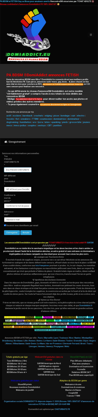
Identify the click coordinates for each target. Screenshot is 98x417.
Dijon (85, 341)
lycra (40, 122)
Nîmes (9, 343)
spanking (56, 122)
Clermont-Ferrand (71, 343)
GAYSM (90, 243)
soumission (46, 119)
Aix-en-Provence (53, 343)
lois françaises (42, 265)
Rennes (32, 341)
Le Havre (48, 341)
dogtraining (12, 122)
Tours (89, 343)
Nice (71, 338)
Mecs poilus (23, 323)
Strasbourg (7, 341)
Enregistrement (17, 141)
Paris (40, 338)
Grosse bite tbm (83, 320)
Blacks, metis (69, 317)
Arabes (57, 317)
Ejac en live (88, 323)
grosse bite (75, 122)
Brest (83, 343)
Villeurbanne (18, 343)
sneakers (25, 119)
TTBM (35, 119)
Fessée (50, 320)
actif (8, 115)
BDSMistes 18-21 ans (16, 364)
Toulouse (63, 338)
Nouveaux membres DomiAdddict (25, 387)
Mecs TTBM (74, 323)
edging (48, 115)
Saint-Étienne (59, 341)
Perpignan (58, 346)
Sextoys (8, 326)
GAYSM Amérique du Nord (49, 363)
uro (34, 122)
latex (47, 122)
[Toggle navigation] (91, 35)
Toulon (69, 341)
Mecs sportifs (38, 323)
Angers (92, 341)
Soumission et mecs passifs (49, 329)
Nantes (77, 338)
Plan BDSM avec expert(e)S (81, 375)
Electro (41, 320)
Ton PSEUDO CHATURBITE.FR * (11, 160)
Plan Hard (62, 323)
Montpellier (87, 338)
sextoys (42, 125)
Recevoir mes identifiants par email (21, 225)
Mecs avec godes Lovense (80, 326)
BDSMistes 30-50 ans (16, 369)
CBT (49, 125)
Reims (39, 341)
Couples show (59, 326)
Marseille (48, 338)
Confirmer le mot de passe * (9, 198)
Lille (26, 341)
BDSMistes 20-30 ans (16, 366)
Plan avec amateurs (81, 364)
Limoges (33, 346)
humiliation (25, 122)
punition (57, 125)
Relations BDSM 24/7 (81, 372)
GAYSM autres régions (49, 366)
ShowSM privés (25, 384)
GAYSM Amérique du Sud (49, 375)
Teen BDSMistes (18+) (17, 361)
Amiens (41, 346)
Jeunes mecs (67, 320)
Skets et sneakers (22, 326)
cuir (73, 115)
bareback (27, 115)
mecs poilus (20, 125)
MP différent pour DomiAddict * (10, 180)
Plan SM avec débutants (81, 361)
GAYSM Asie (48, 372)
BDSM (39, 317)
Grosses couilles (41, 326)
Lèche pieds (10, 323)
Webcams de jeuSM (25, 390)
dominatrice (59, 119)
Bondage (82, 317)
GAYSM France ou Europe (49, 369)
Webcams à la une (73, 384)
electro (81, 115)
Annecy (49, 346)
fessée (10, 119)
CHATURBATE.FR (62, 409)
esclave (17, 115)
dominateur (73, 119)
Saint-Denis (30, 343)
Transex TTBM (73, 396)
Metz (67, 346)
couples (32, 125)
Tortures (48, 317)
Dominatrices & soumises (73, 387)
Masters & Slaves (73, 390)
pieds (65, 122)
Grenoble (78, 341)
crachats (38, 115)
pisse (56, 115)
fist (17, 119)
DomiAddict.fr (85, 305)
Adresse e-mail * (9, 213)
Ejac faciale (30, 320)
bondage (65, 115)
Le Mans (41, 343)
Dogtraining (17, 320)
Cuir (8, 320)
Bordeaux (18, 341)
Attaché (30, 317)
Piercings (51, 323)
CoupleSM (73, 393)
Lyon (56, 338)
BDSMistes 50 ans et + (17, 372)
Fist (57, 320)
